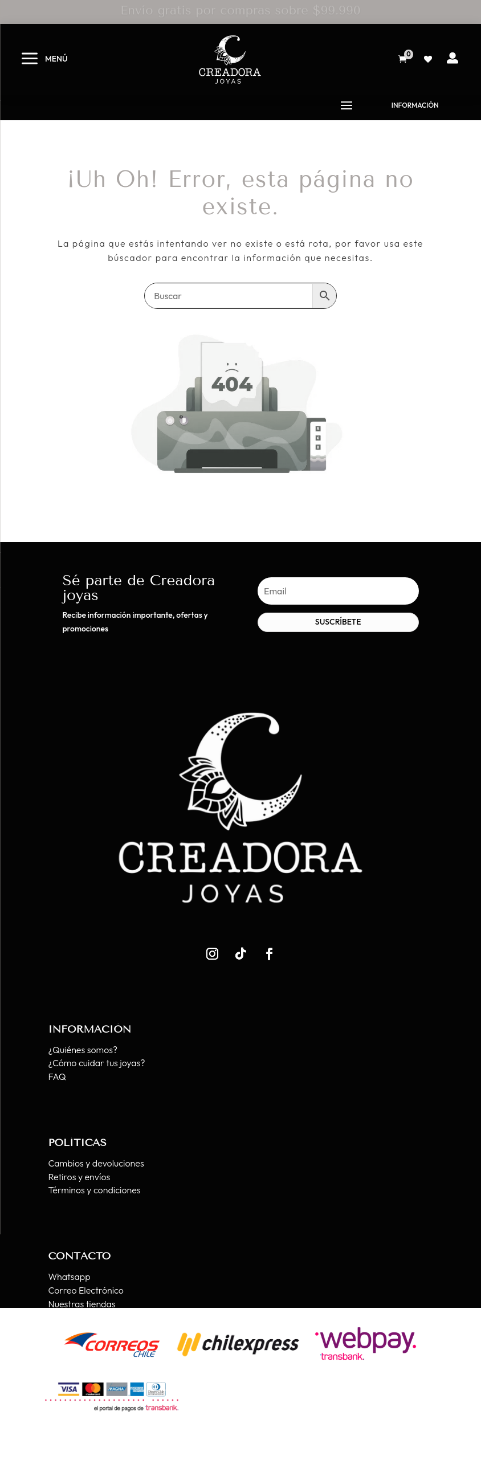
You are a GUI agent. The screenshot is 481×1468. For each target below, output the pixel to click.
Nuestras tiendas (81, 1304)
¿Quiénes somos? (82, 1049)
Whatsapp (69, 1276)
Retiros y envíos (79, 1176)
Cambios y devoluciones (96, 1163)
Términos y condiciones (94, 1190)
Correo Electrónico (86, 1290)
